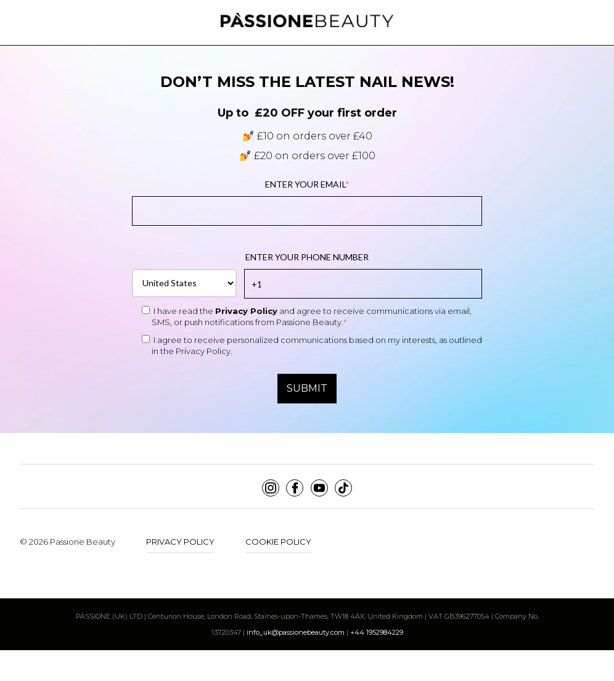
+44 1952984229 (376, 632)
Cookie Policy (278, 542)
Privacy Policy (246, 311)
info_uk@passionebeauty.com (296, 632)
